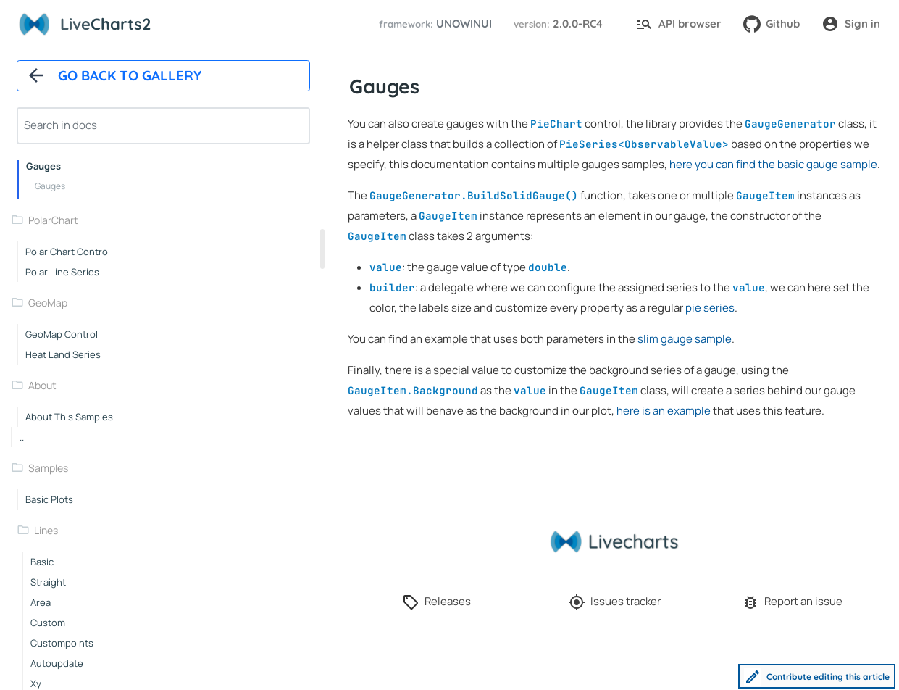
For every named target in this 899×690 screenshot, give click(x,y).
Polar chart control (67, 251)
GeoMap (47, 302)
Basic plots (49, 499)
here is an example (663, 410)
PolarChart (53, 220)
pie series (710, 307)
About (42, 385)
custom (47, 622)
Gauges (43, 165)
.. (22, 437)
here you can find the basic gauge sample (773, 164)
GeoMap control (61, 334)
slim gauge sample (684, 338)
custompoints (61, 642)
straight (48, 582)
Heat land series (63, 354)
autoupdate (56, 663)
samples (48, 468)
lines (46, 530)
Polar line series (62, 271)
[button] (433, 24)
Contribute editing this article (817, 677)
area (40, 602)
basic (42, 561)
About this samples (69, 416)
